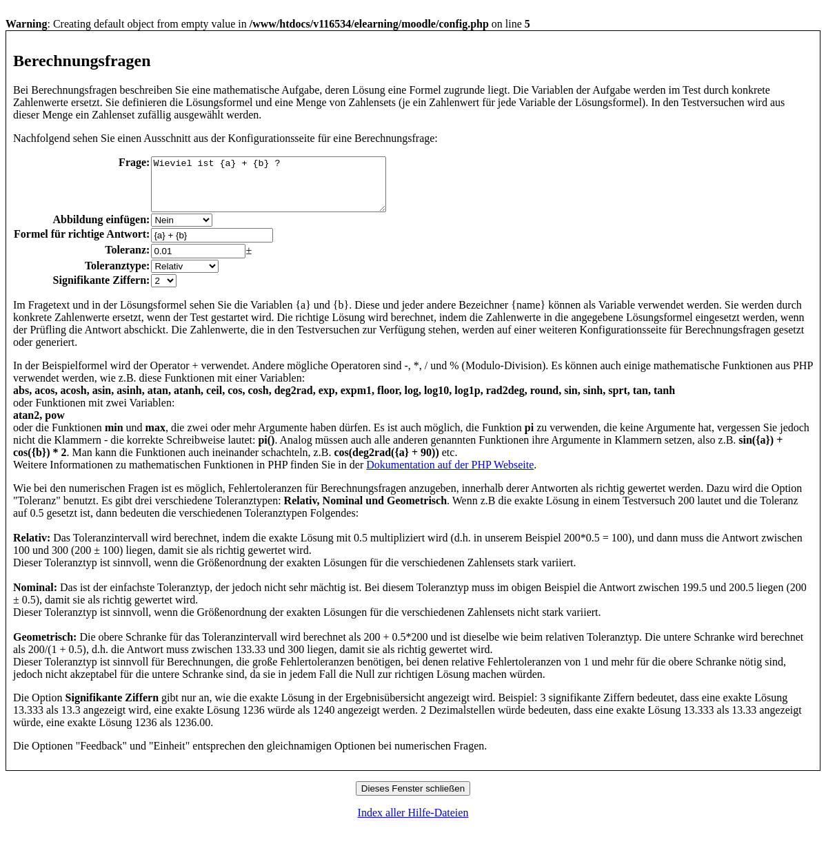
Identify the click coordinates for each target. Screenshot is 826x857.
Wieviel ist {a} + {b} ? (282, 189)
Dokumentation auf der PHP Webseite (450, 475)
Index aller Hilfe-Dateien (413, 823)
